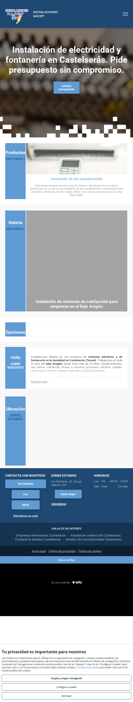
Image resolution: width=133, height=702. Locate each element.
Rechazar (66, 696)
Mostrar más (39, 381)
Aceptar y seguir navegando (66, 678)
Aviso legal (39, 551)
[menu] (125, 14)
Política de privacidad (62, 551)
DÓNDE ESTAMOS (15, 417)
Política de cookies (89, 551)
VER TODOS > (15, 159)
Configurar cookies (66, 687)
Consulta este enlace (87, 667)
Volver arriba (66, 560)
